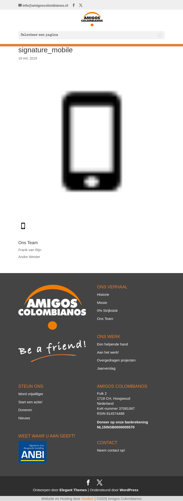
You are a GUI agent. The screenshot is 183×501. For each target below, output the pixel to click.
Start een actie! (30, 402)
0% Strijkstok (107, 310)
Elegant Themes (73, 490)
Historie (103, 294)
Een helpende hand (112, 344)
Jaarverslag (106, 368)
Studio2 (87, 498)
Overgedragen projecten (116, 360)
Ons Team (105, 319)
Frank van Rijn (29, 250)
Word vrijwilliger (30, 394)
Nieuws (24, 418)
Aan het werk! (108, 352)
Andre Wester (29, 257)
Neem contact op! (111, 450)
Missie (102, 303)
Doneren (25, 410)
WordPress (129, 490)
